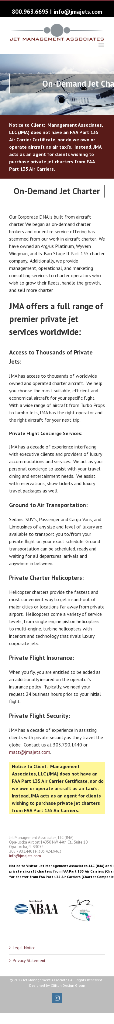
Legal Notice (24, 947)
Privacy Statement (29, 960)
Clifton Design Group (68, 985)
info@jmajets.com (78, 12)
